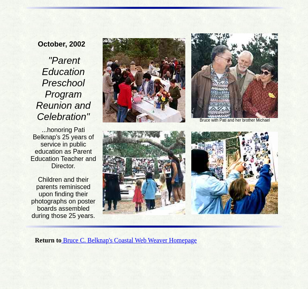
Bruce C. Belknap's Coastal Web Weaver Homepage (129, 240)
